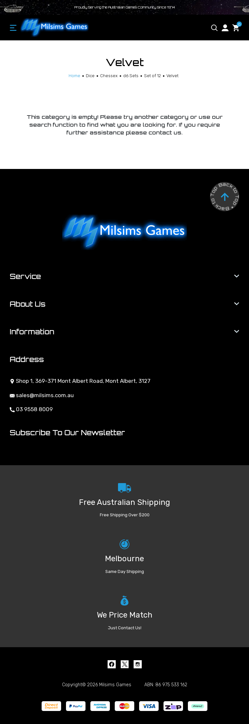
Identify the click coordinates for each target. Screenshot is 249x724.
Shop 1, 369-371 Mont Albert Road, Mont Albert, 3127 (80, 381)
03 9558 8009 (31, 409)
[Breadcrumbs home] (74, 75)
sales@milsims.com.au (42, 395)
